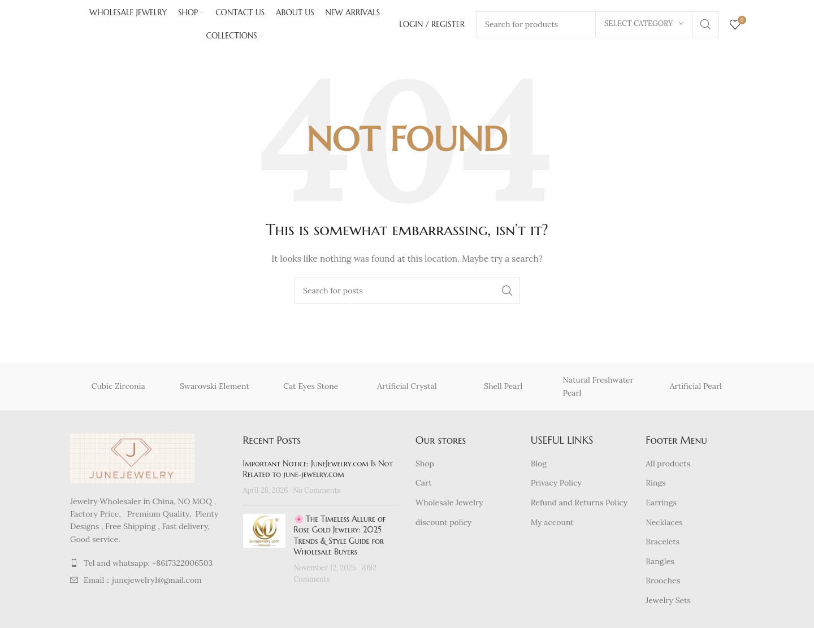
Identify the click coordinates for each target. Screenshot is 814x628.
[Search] (407, 293)
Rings (655, 485)
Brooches (663, 583)
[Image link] (132, 460)
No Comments (316, 492)
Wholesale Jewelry (449, 505)
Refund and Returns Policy (579, 505)
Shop (424, 466)
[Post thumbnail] (264, 551)
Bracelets (662, 544)
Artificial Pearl (696, 389)
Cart (423, 485)
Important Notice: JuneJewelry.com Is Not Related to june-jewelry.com (318, 471)
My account (552, 524)
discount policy (443, 524)
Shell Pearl (503, 389)
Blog (539, 466)
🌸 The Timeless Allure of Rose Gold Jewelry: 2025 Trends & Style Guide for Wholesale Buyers (340, 538)
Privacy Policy (556, 485)
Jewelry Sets (668, 603)
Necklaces (664, 524)
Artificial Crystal (407, 389)
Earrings (661, 505)
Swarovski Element (214, 389)
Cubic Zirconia (118, 389)
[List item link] (148, 566)
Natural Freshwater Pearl (597, 389)
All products (668, 466)
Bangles (660, 563)
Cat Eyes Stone (310, 389)
